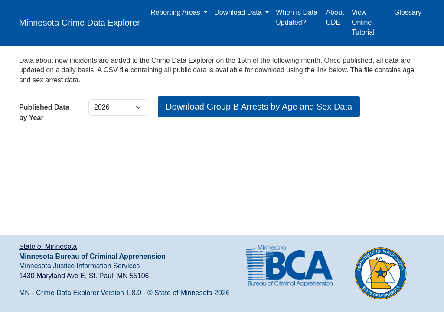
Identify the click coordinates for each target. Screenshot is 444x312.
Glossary (407, 12)
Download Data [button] (239, 12)
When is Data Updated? (296, 17)
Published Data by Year (44, 112)
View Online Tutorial (363, 22)
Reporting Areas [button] (176, 12)
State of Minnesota (48, 246)
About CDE (335, 17)
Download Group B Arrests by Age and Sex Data (259, 106)
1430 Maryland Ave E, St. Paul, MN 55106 (84, 276)
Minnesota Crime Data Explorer (79, 22)
